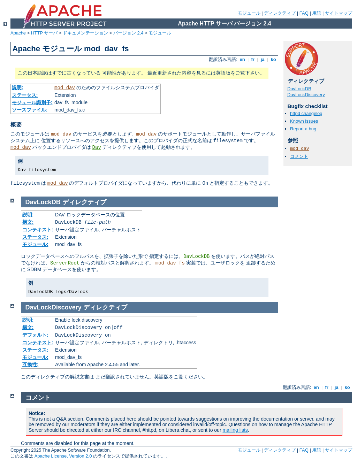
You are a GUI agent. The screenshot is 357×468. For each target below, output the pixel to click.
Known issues (304, 121)
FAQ (304, 13)
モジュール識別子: (32, 102)
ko (273, 59)
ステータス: (25, 95)
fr (253, 59)
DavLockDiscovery (306, 94)
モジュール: (35, 244)
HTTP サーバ (44, 33)
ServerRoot (64, 263)
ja (262, 59)
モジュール (249, 13)
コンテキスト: (37, 229)
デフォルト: (35, 335)
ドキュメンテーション (85, 33)
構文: (28, 222)
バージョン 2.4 (128, 33)
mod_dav (64, 88)
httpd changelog (306, 113)
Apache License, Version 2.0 (63, 456)
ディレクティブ (280, 13)
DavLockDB (299, 88)
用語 (316, 13)
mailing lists (235, 430)
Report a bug (303, 128)
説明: (17, 87)
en (242, 59)
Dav (96, 147)
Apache (18, 33)
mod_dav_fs (170, 263)
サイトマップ (338, 13)
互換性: (30, 364)
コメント (299, 156)
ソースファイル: (30, 110)
